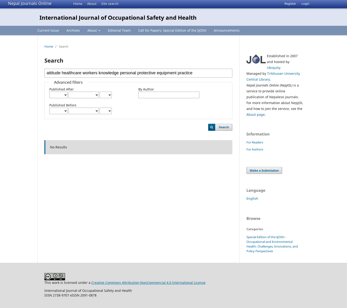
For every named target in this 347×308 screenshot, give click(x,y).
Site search (110, 3)
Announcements (227, 30)
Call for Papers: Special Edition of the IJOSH (172, 30)
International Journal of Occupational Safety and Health (118, 17)
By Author (146, 89)
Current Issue (48, 30)
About (92, 3)
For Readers (254, 142)
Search (224, 127)
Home (77, 3)
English (252, 198)
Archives (73, 30)
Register (290, 3)
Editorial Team (119, 30)
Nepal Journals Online (29, 3)
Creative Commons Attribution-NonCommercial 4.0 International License (148, 282)
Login (305, 3)
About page (255, 114)
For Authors (254, 149)
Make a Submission (264, 170)
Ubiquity (273, 67)
